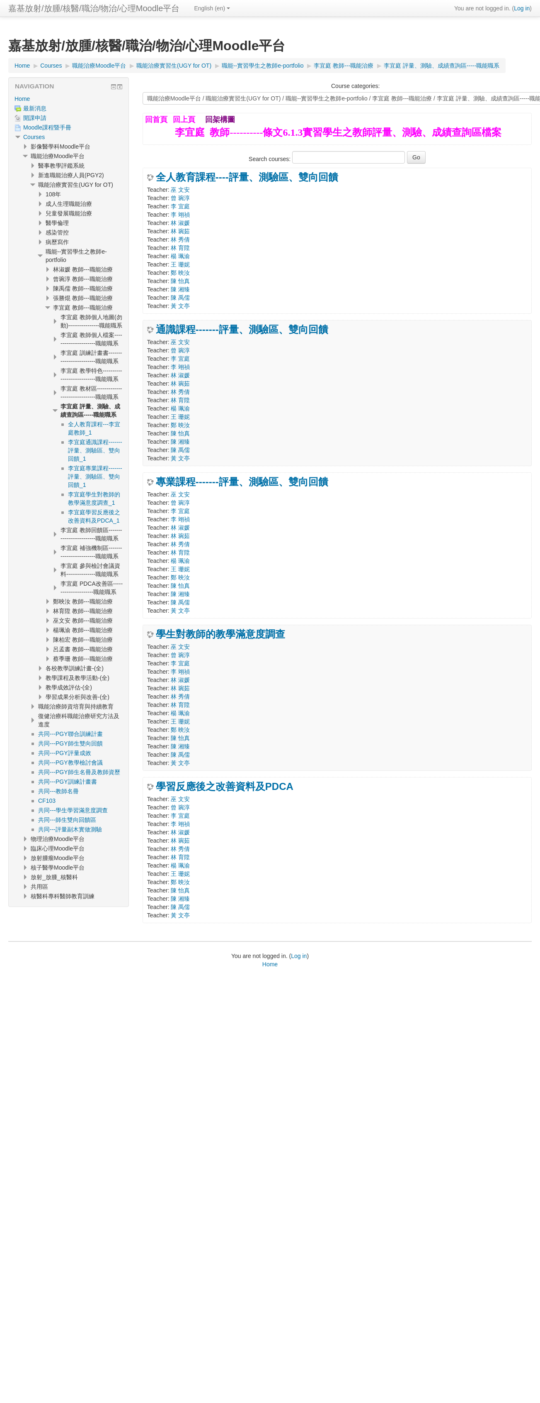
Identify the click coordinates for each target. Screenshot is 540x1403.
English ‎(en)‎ (212, 8)
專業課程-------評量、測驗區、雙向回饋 (242, 482)
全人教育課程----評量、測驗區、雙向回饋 (247, 177)
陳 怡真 (180, 281)
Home (22, 98)
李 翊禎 (180, 214)
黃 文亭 (180, 306)
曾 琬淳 (180, 198)
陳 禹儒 (180, 297)
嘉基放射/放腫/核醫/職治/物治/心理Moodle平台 (93, 8)
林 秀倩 (180, 239)
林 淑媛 (180, 223)
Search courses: (270, 159)
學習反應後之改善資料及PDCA (224, 787)
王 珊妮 (180, 264)
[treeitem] (69, 99)
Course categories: (355, 86)
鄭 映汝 (180, 272)
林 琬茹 (180, 231)
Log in (522, 8)
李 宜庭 (180, 206)
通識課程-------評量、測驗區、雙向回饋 (242, 330)
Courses (34, 137)
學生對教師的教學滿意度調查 (220, 634)
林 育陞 (180, 247)
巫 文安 (180, 189)
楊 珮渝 (180, 256)
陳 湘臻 (180, 289)
